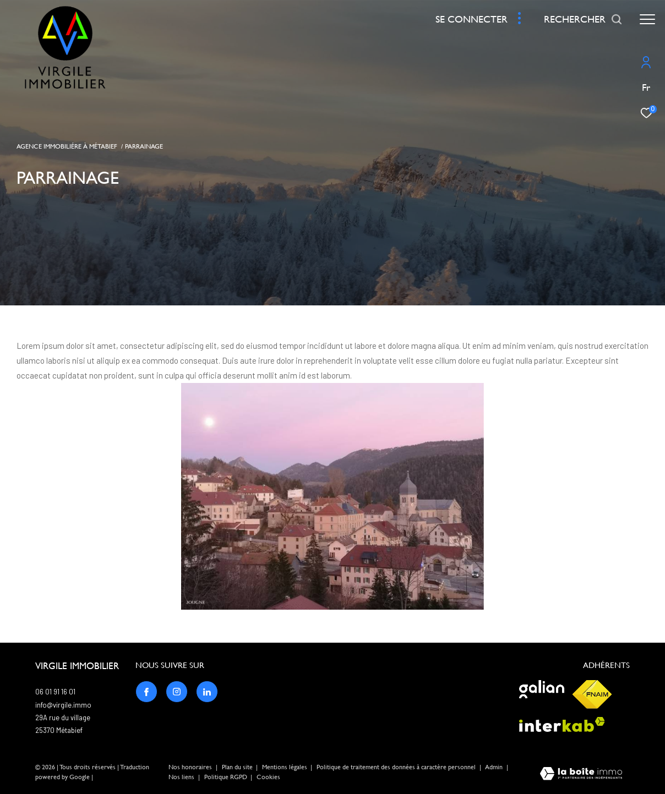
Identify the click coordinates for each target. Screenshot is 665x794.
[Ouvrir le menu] (647, 19)
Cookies (268, 777)
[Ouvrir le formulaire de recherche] (583, 19)
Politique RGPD (225, 777)
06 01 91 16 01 (55, 691)
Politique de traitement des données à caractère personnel (397, 767)
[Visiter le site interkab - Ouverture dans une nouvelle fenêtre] (562, 724)
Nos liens (182, 777)
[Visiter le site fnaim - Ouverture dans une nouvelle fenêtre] (592, 694)
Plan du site (238, 767)
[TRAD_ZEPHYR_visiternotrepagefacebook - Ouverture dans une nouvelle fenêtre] (146, 692)
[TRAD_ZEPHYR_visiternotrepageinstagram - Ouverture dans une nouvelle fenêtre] (177, 692)
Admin (494, 767)
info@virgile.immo (63, 704)
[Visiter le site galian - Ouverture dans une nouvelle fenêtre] (541, 689)
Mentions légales (285, 767)
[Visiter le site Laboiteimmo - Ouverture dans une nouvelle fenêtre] (581, 774)
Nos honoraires (190, 767)
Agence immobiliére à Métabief (67, 146)
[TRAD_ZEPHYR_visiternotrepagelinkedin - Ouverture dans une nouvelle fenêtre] (207, 692)
